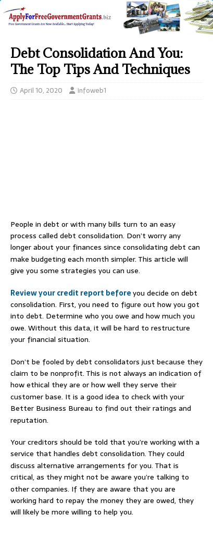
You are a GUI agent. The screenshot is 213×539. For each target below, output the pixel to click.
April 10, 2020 (41, 90)
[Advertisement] (106, 162)
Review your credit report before (71, 293)
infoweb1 (92, 90)
